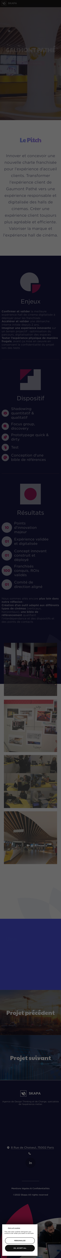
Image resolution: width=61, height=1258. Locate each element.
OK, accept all (19, 1248)
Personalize (19, 1240)
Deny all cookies (14, 1228)
